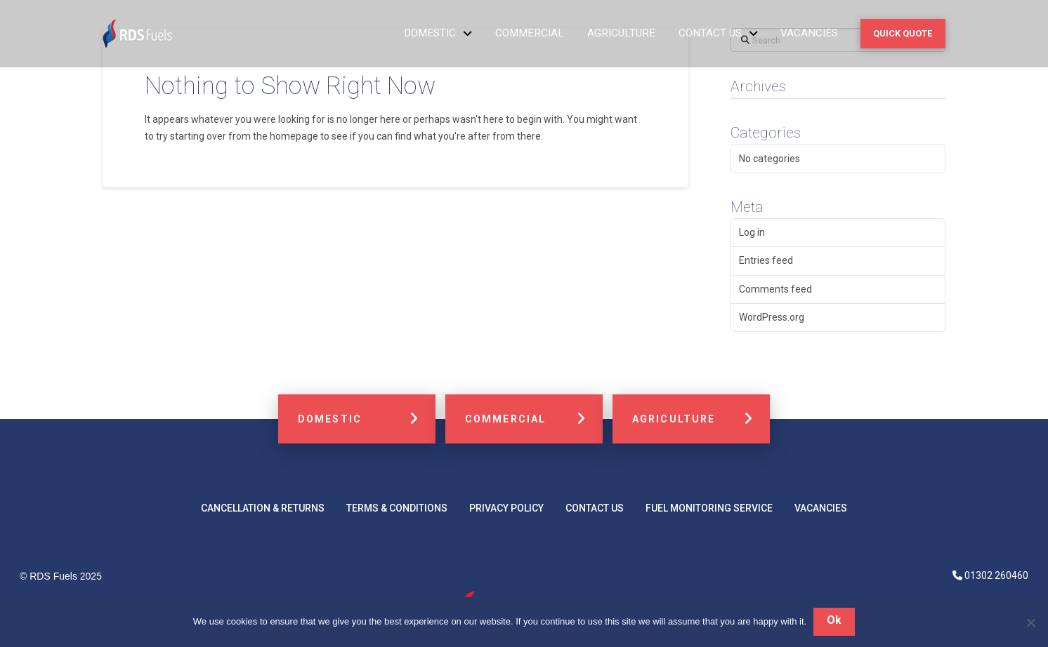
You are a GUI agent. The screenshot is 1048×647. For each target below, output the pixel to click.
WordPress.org (771, 317)
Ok (834, 620)
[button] (902, 33)
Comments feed (775, 289)
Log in (752, 232)
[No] (1030, 622)
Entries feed (766, 260)
